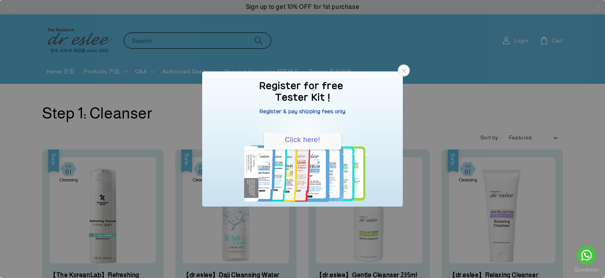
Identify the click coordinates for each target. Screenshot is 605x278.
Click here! (302, 140)
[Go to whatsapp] (586, 255)
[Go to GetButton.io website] (586, 270)
